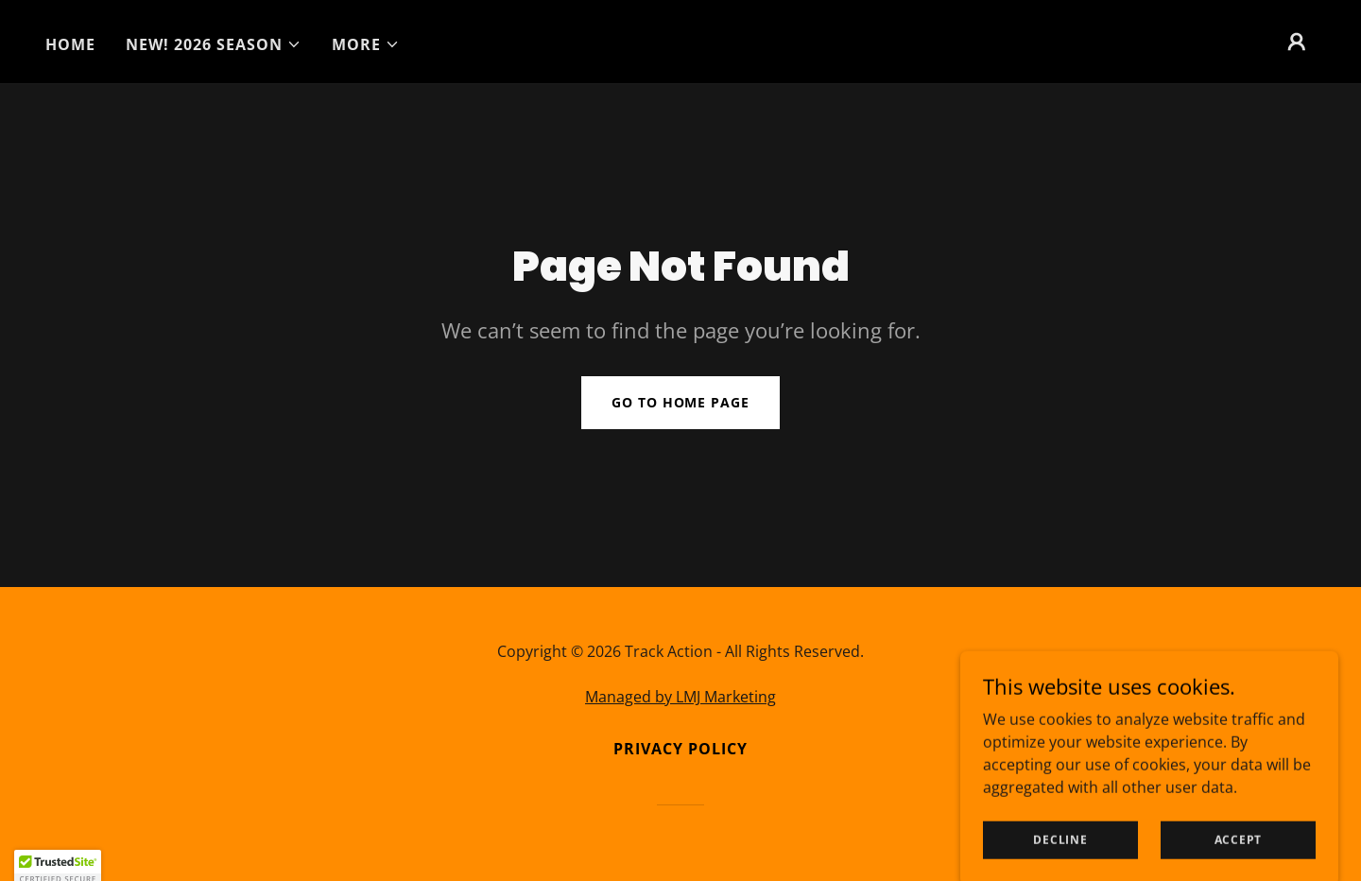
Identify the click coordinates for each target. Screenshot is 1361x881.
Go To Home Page (680, 402)
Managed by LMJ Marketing (680, 696)
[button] (213, 44)
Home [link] (70, 44)
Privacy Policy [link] (680, 748)
